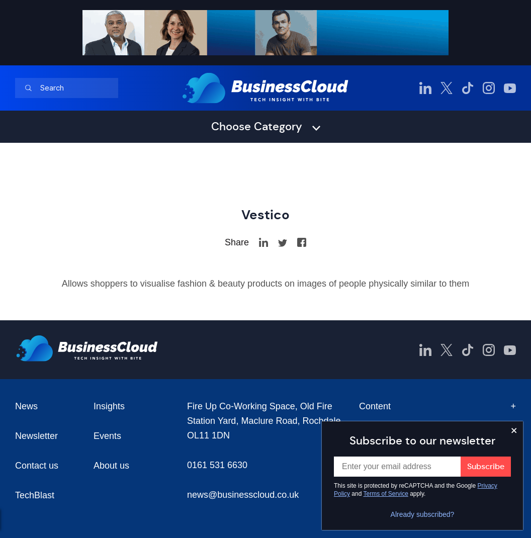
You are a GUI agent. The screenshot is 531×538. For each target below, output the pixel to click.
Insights (109, 406)
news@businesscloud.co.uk (243, 495)
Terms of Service (386, 493)
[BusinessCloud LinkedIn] (425, 88)
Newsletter (36, 436)
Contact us (36, 466)
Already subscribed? (423, 514)
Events (107, 436)
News (26, 406)
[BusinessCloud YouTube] (510, 88)
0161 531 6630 (217, 465)
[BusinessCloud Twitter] (446, 88)
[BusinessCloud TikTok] (468, 88)
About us (111, 466)
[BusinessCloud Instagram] (489, 88)
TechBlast (34, 495)
